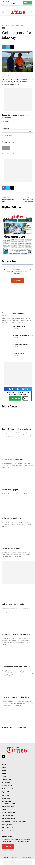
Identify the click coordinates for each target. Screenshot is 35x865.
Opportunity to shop (19, 326)
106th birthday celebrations (14, 728)
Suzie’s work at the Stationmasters (17, 634)
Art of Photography (18, 353)
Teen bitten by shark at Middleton (23, 335)
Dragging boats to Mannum (13, 313)
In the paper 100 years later (21, 344)
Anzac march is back (11, 549)
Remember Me (8, 142)
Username (5, 121)
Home (3, 25)
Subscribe (17, 281)
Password (5, 128)
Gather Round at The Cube (13, 604)
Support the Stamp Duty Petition (16, 667)
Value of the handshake (12, 518)
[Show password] (30, 131)
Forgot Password (8, 154)
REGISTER (27, 3)
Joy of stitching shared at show (15, 697)
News (7, 25)
